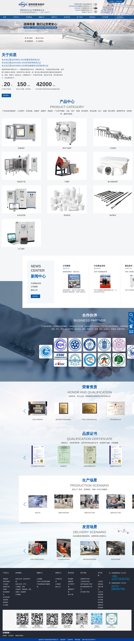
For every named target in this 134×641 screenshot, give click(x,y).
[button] (24, 411)
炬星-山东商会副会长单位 (115, 419)
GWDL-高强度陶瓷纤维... (37, 466)
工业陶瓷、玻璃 (20, 586)
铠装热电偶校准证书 (115, 466)
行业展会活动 (36, 283)
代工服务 (21, 249)
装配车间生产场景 (115, 512)
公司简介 (100, 581)
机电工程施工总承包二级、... (37, 419)
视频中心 (42, 17)
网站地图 (77, 639)
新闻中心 (54, 17)
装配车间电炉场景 (89, 512)
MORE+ (6, 95)
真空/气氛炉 (67, 148)
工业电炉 (112, 148)
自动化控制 (21, 215)
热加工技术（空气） (21, 584)
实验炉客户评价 (85, 579)
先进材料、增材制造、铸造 (23, 589)
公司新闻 (34, 287)
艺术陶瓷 (18, 594)
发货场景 (100, 607)
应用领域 (29, 17)
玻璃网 (5, 635)
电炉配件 (112, 215)
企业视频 (39, 579)
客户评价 (80, 17)
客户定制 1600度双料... (38, 559)
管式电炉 (11, 635)
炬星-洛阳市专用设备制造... (90, 419)
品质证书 (100, 605)
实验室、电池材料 (21, 592)
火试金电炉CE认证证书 (63, 466)
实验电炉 (21, 148)
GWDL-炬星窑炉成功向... (63, 559)
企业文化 (100, 592)
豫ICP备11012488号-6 (88, 639)
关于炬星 (105, 17)
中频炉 (67, 182)
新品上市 (34, 290)
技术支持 (67, 17)
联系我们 (92, 17)
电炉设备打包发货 (37, 512)
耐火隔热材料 (113, 182)
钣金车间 (63, 512)
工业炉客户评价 (85, 581)
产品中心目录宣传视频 (43, 581)
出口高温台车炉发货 (90, 559)
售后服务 (70, 579)
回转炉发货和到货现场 (115, 559)
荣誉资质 (100, 602)
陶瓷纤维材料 (19, 635)
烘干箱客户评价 (85, 592)
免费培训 (70, 581)
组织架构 (100, 594)
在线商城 (120, 17)
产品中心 (16, 17)
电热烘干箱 (21, 182)
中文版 (112, 1)
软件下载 (70, 594)
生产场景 (100, 599)
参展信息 (100, 584)
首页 (4, 17)
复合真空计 (89, 466)
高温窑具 (67, 215)
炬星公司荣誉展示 (63, 419)
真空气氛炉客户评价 (86, 584)
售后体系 (100, 597)
